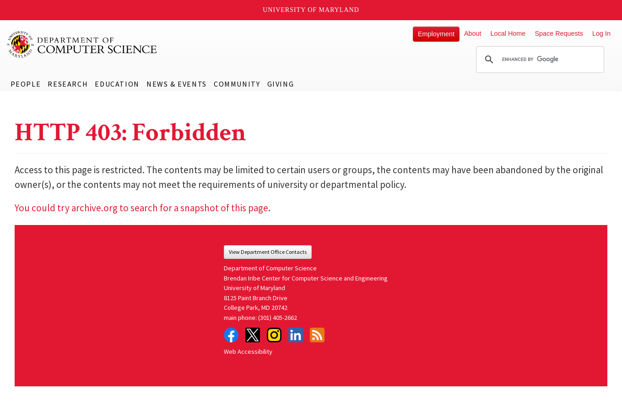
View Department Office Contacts (268, 251)
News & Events (176, 83)
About (472, 33)
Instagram (274, 335)
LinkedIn (295, 335)
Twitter (252, 335)
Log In (601, 33)
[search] (538, 59)
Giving (280, 83)
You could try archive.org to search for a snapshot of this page (141, 208)
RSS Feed (317, 335)
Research (68, 83)
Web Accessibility (248, 351)
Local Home (508, 33)
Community (237, 83)
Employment (436, 34)
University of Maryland (311, 9)
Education (117, 83)
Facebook (231, 335)
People (26, 83)
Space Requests (559, 33)
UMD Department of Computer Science (82, 44)
